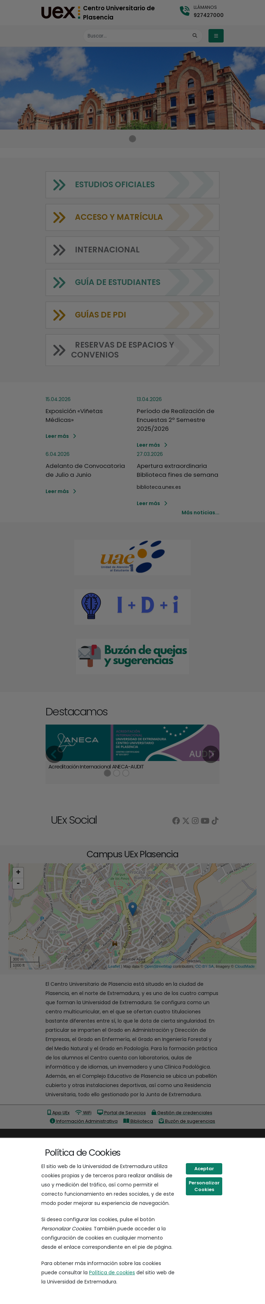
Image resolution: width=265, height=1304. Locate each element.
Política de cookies (112, 1272)
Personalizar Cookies (204, 1186)
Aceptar (204, 1168)
